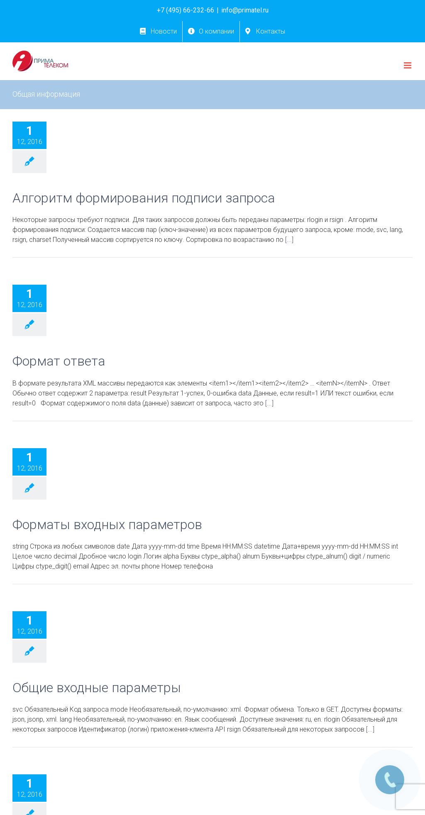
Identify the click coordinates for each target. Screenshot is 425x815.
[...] (289, 240)
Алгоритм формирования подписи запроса (143, 198)
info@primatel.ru (245, 10)
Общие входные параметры (96, 687)
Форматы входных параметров (107, 524)
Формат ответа (58, 361)
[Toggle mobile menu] (408, 65)
